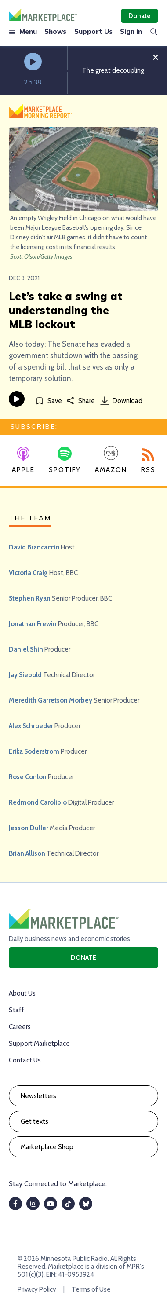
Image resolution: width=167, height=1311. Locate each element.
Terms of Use (91, 1289)
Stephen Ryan (30, 598)
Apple (23, 460)
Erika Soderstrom (34, 751)
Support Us (93, 31)
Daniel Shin (26, 649)
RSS (148, 461)
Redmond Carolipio (38, 802)
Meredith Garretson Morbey (50, 700)
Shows (55, 31)
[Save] (48, 400)
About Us (22, 993)
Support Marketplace (39, 1043)
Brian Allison (27, 853)
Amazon (111, 459)
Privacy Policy (37, 1289)
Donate (139, 16)
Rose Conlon (28, 777)
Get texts (34, 1121)
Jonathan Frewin (33, 624)
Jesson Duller (28, 828)
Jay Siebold (25, 675)
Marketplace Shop (47, 1147)
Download (121, 400)
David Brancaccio (34, 547)
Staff (16, 1010)
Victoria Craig (28, 573)
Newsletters (38, 1096)
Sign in (131, 31)
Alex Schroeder (31, 726)
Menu (23, 31)
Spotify (65, 460)
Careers (20, 1027)
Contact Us (25, 1060)
